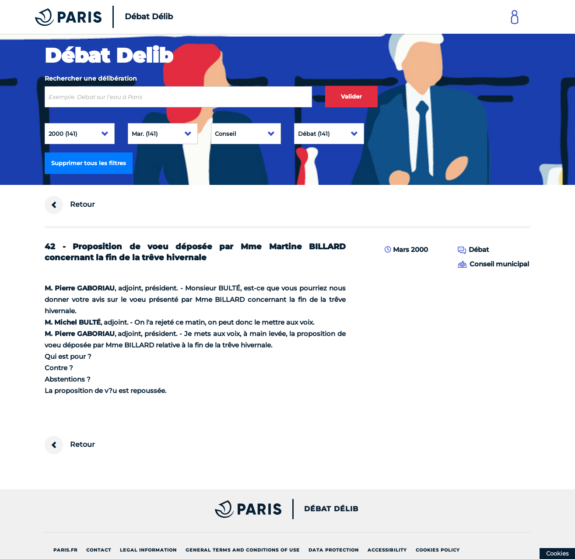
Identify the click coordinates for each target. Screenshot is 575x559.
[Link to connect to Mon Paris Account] (514, 17)
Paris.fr (65, 550)
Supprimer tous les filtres (88, 162)
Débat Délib (331, 509)
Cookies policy (438, 550)
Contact (98, 550)
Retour (70, 205)
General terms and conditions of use (243, 550)
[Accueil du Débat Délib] (92, 17)
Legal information (148, 550)
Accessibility (387, 550)
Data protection (334, 550)
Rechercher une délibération (91, 78)
